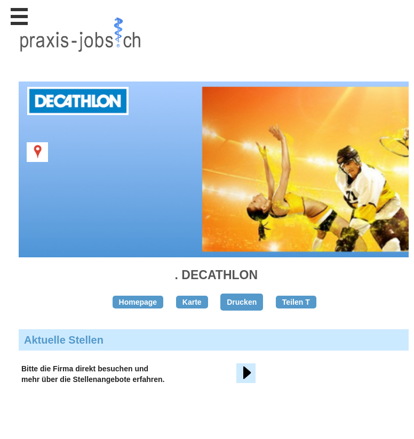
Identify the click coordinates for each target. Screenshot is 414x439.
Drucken (242, 302)
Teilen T (296, 302)
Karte (192, 302)
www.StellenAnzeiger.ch (80, 55)
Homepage (138, 302)
